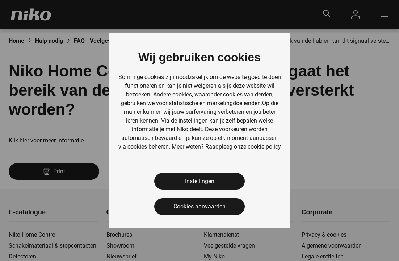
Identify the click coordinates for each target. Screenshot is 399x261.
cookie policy (264, 146)
